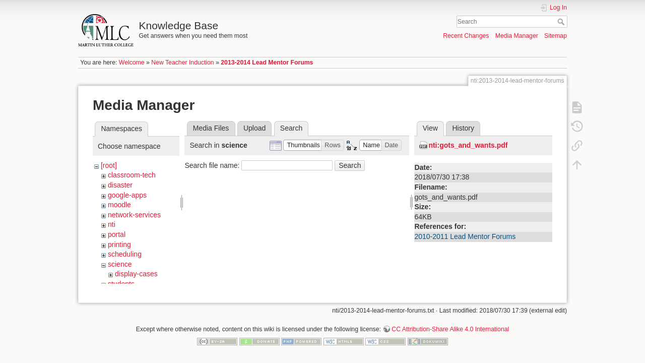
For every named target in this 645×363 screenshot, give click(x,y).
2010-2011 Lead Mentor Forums (464, 236)
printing (119, 244)
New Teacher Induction (182, 62)
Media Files (211, 128)
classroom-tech (132, 175)
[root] (109, 165)
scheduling (125, 254)
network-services (134, 215)
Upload (254, 128)
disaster (120, 185)
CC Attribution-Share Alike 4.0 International (450, 325)
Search (562, 21)
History (463, 128)
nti (111, 224)
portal (116, 234)
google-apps (127, 195)
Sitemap (555, 35)
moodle (119, 205)
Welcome (132, 62)
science (120, 264)
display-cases (136, 274)
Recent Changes (466, 35)
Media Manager (516, 35)
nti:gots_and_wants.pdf (467, 145)
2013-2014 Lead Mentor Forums (267, 62)
